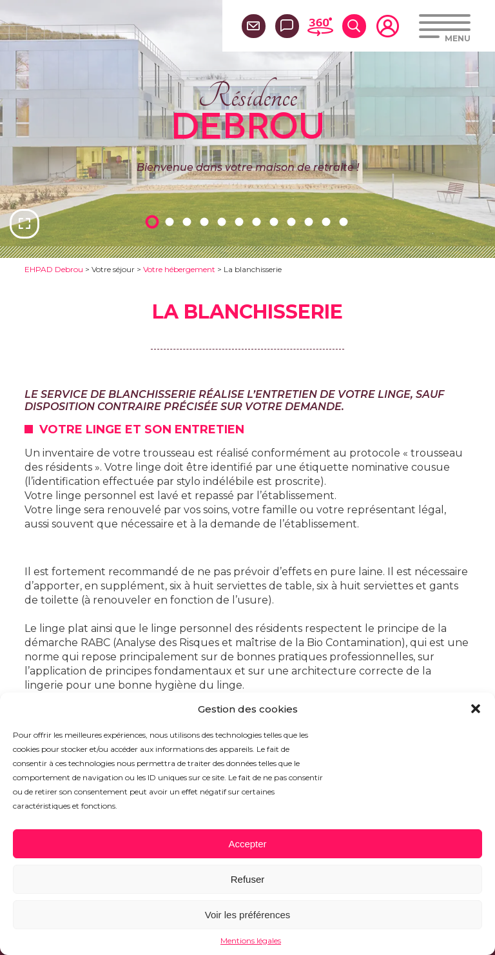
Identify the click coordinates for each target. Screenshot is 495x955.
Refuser (248, 879)
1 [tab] (154, 221)
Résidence (248, 109)
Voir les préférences (248, 914)
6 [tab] (241, 221)
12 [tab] (345, 221)
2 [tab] (171, 221)
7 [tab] (258, 221)
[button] (475, 708)
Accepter (247, 843)
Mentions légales (250, 940)
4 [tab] (206, 221)
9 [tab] (293, 221)
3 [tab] (189, 221)
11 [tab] (328, 221)
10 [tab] (311, 221)
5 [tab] (224, 221)
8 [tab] (276, 221)
